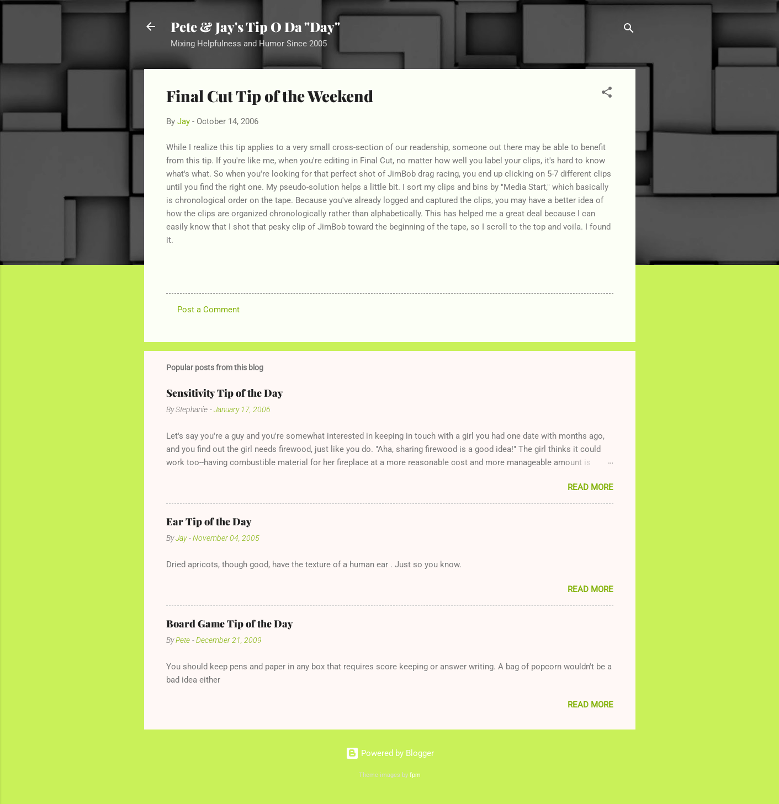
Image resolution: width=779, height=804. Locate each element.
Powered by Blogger (390, 753)
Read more (590, 487)
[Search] (628, 30)
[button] (606, 94)
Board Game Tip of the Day (229, 623)
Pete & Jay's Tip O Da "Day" (255, 26)
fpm (415, 775)
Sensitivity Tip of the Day (224, 393)
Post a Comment (208, 310)
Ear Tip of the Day (209, 521)
